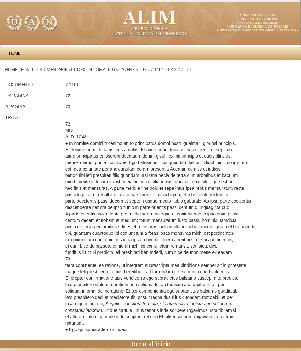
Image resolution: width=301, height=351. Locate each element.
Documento (19, 85)
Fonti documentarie (44, 69)
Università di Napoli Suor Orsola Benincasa (257, 30)
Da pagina (16, 95)
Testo (11, 117)
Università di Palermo (257, 22)
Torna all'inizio (151, 343)
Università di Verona (257, 19)
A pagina (15, 106)
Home (14, 53)
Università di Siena (257, 15)
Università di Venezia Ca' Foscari (258, 26)
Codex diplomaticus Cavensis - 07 (109, 69)
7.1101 (157, 69)
